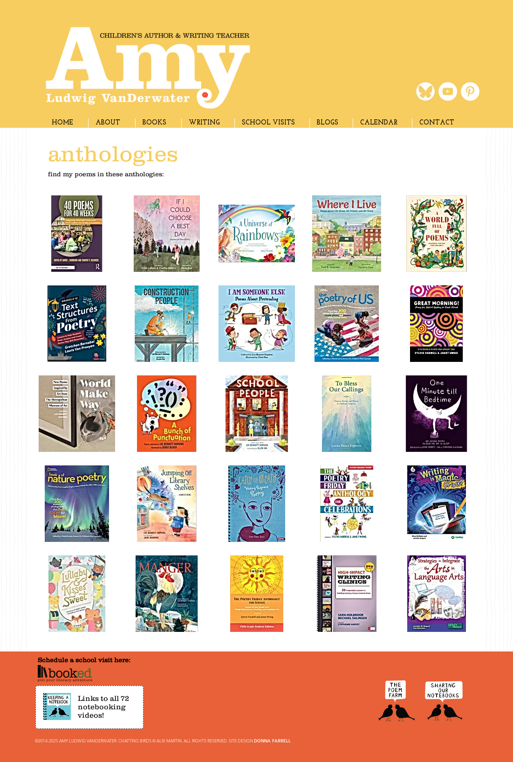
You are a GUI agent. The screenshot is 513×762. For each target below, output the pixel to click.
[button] (207, 122)
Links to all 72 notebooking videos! (103, 706)
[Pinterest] (470, 91)
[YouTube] (447, 91)
